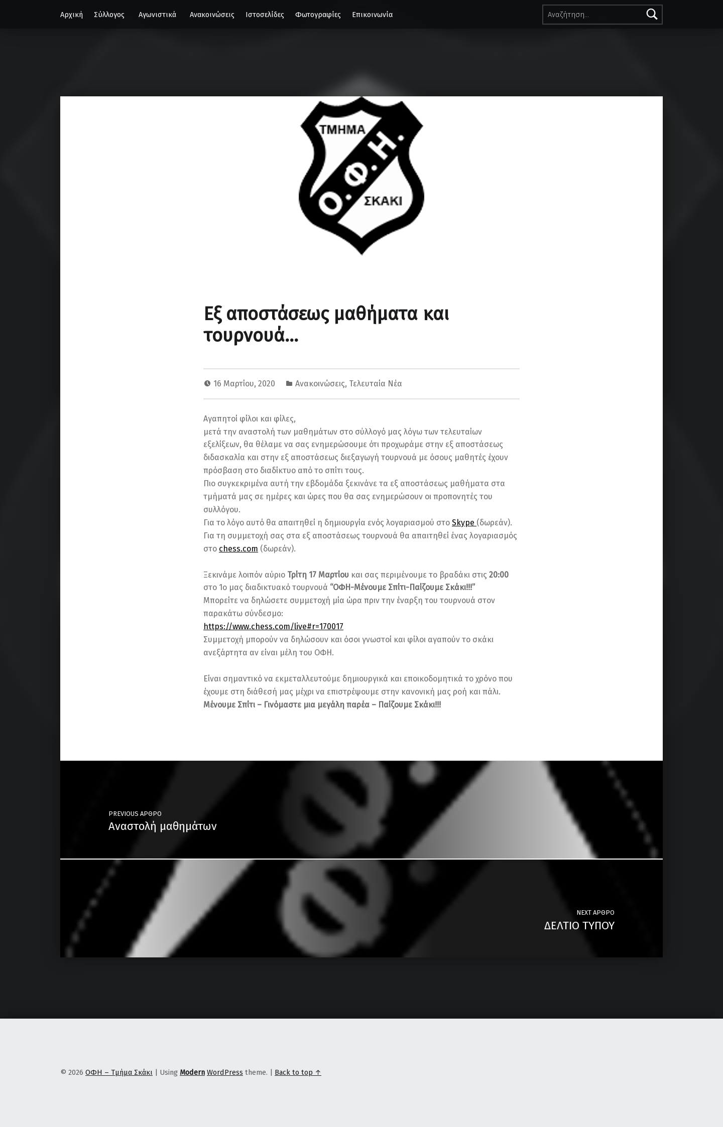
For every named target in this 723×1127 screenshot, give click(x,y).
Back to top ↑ (298, 1072)
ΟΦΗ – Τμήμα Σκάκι (119, 1072)
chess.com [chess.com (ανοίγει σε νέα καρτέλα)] (238, 548)
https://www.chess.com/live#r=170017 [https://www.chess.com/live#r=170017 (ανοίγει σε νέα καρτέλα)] (273, 626)
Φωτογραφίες (318, 14)
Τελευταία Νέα (375, 383)
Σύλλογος (109, 14)
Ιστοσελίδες (265, 14)
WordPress (225, 1072)
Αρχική (71, 14)
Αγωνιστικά (157, 14)
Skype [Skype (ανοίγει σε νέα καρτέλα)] (464, 522)
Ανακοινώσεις (212, 14)
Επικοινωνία (372, 14)
